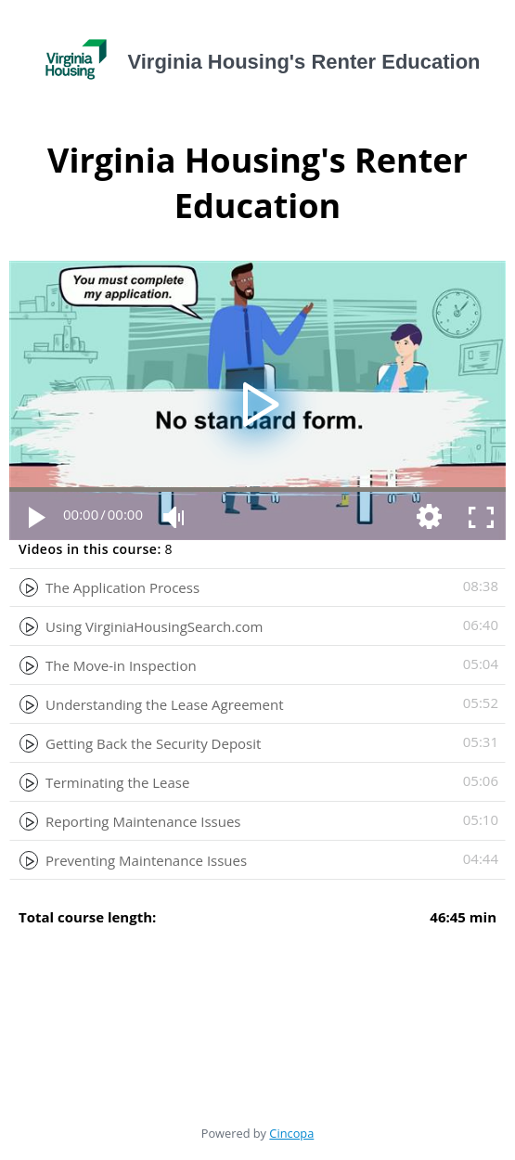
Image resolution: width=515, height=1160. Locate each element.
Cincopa (291, 1133)
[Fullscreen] (480, 516)
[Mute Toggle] (173, 516)
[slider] (257, 489)
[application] (257, 400)
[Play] (34, 516)
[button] (257, 400)
